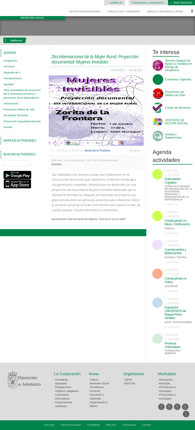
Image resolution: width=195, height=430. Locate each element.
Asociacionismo (13, 78)
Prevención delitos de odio (19, 109)
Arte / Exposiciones (178, 322)
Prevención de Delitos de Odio (175, 93)
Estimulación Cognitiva (173, 180)
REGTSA (129, 383)
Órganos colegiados (67, 390)
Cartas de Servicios (178, 107)
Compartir (4, 232)
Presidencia (96, 387)
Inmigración (10, 60)
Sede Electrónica (182, 2)
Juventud (9, 66)
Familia (8, 127)
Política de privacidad (71, 425)
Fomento (95, 390)
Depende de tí (12, 72)
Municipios (167, 374)
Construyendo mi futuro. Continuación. (178, 222)
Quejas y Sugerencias (173, 136)
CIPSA (128, 379)
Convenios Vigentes (178, 79)
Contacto (146, 425)
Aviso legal (49, 425)
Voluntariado (11, 103)
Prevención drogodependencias (22, 121)
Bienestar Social (99, 383)
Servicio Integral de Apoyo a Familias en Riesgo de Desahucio (178, 65)
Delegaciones (63, 387)
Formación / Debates (173, 352)
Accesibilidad (93, 425)
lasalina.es (16, 40)
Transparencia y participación (147, 2)
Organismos (133, 374)
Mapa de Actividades (20, 140)
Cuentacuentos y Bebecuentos (175, 251)
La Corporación (67, 374)
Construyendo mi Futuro (175, 280)
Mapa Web (111, 425)
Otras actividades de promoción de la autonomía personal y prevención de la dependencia (22, 94)
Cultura (94, 379)
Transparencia (129, 425)
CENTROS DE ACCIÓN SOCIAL (176, 122)
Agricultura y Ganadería (124, 11)
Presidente (61, 379)
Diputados (61, 383)
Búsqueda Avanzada (41, 163)
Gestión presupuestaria (85, 11)
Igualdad (9, 84)
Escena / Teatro (176, 257)
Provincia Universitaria (172, 345)
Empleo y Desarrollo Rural (165, 11)
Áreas (94, 374)
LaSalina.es (115, 2)
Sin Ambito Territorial (16, 115)
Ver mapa (135, 150)
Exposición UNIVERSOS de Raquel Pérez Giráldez (175, 313)
